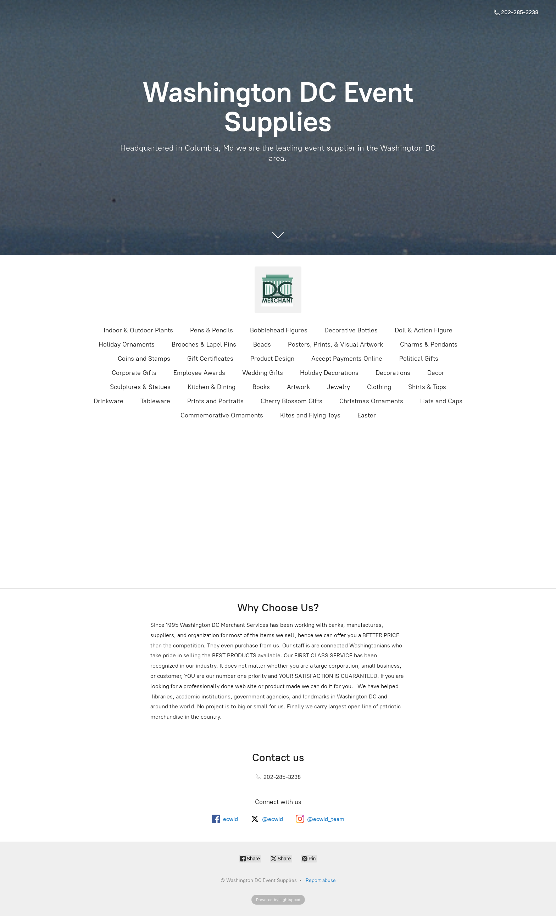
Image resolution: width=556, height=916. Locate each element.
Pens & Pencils (211, 330)
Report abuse (321, 880)
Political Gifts (418, 359)
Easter (366, 415)
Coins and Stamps (144, 359)
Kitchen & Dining (211, 387)
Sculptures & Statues (140, 387)
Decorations (393, 373)
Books (261, 387)
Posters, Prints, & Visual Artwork (335, 344)
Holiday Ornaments (127, 344)
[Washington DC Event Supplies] (278, 289)
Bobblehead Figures (278, 330)
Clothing (379, 387)
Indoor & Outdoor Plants (138, 330)
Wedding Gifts (262, 373)
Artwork (298, 387)
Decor (435, 373)
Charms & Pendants (428, 344)
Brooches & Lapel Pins (204, 344)
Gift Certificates (210, 359)
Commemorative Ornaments (221, 415)
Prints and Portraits (215, 401)
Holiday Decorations (329, 373)
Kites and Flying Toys (310, 415)
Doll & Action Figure (423, 330)
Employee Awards (199, 373)
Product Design (272, 359)
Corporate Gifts (134, 373)
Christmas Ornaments (371, 401)
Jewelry (338, 387)
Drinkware (108, 401)
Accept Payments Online (346, 359)
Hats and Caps (441, 401)
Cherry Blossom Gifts (291, 401)
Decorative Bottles (351, 330)
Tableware (155, 401)
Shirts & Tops (427, 387)
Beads (262, 344)
